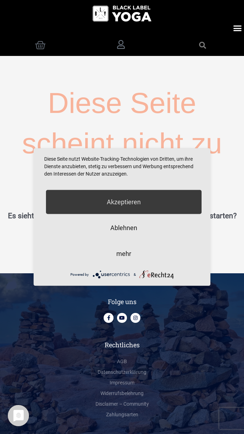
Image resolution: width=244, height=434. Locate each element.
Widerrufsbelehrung (122, 393)
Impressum (122, 383)
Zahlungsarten (122, 414)
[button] (237, 28)
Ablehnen (123, 228)
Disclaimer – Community (122, 404)
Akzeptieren (124, 202)
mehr (123, 253)
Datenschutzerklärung (122, 372)
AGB (122, 361)
